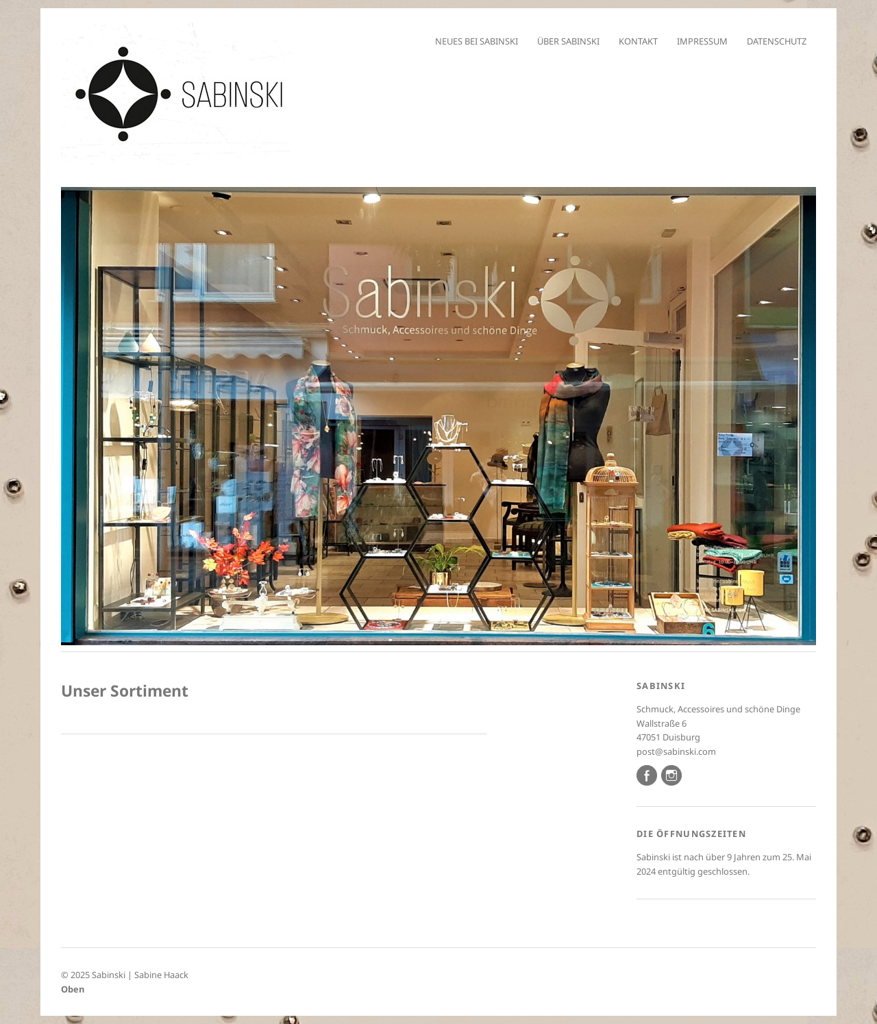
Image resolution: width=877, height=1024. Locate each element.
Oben (72, 989)
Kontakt (638, 41)
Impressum (702, 41)
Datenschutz (776, 41)
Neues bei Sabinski (476, 41)
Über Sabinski (568, 41)
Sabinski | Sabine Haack (140, 975)
